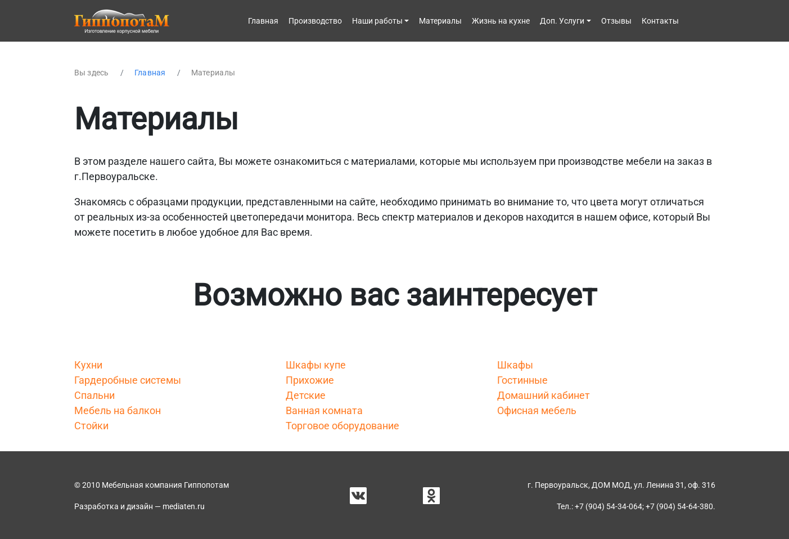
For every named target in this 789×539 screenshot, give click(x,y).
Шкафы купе (316, 365)
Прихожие (310, 380)
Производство (315, 20)
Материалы (440, 20)
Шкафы (515, 365)
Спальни (94, 395)
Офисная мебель (536, 410)
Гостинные (522, 380)
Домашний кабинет (543, 395)
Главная (263, 20)
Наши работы (377, 20)
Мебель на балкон (117, 410)
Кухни (88, 365)
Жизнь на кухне (501, 20)
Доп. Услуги (562, 20)
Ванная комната (324, 410)
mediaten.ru (184, 506)
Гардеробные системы (127, 380)
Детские (306, 395)
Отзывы (616, 20)
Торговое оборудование (342, 426)
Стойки (91, 426)
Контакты (660, 20)
